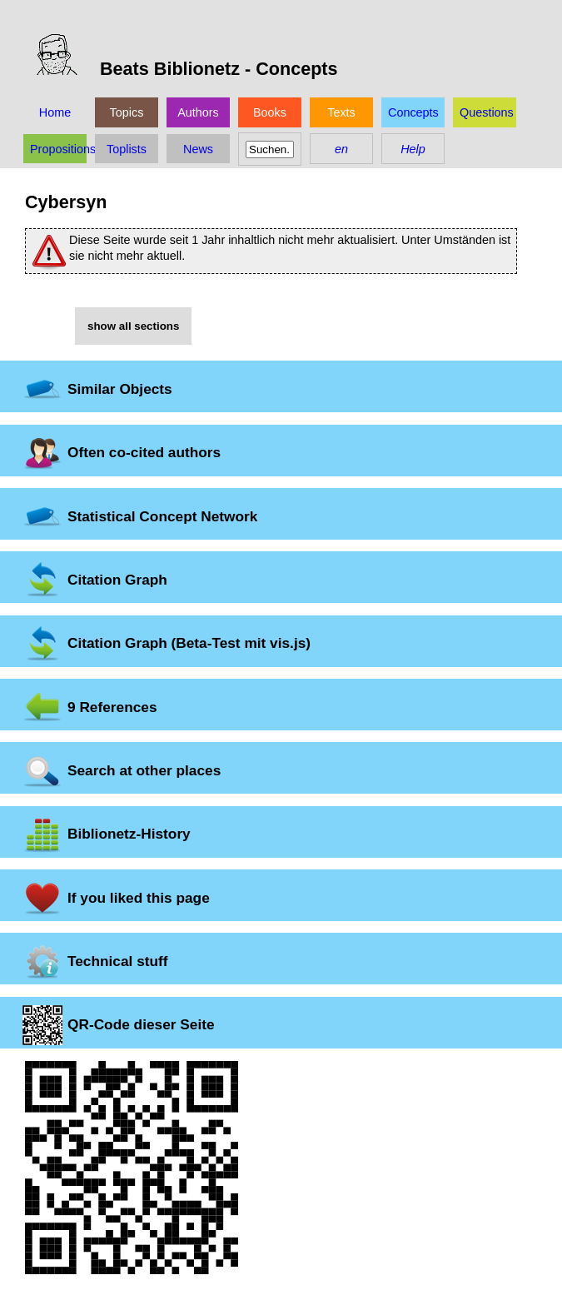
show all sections (133, 326)
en (341, 149)
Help (412, 149)
